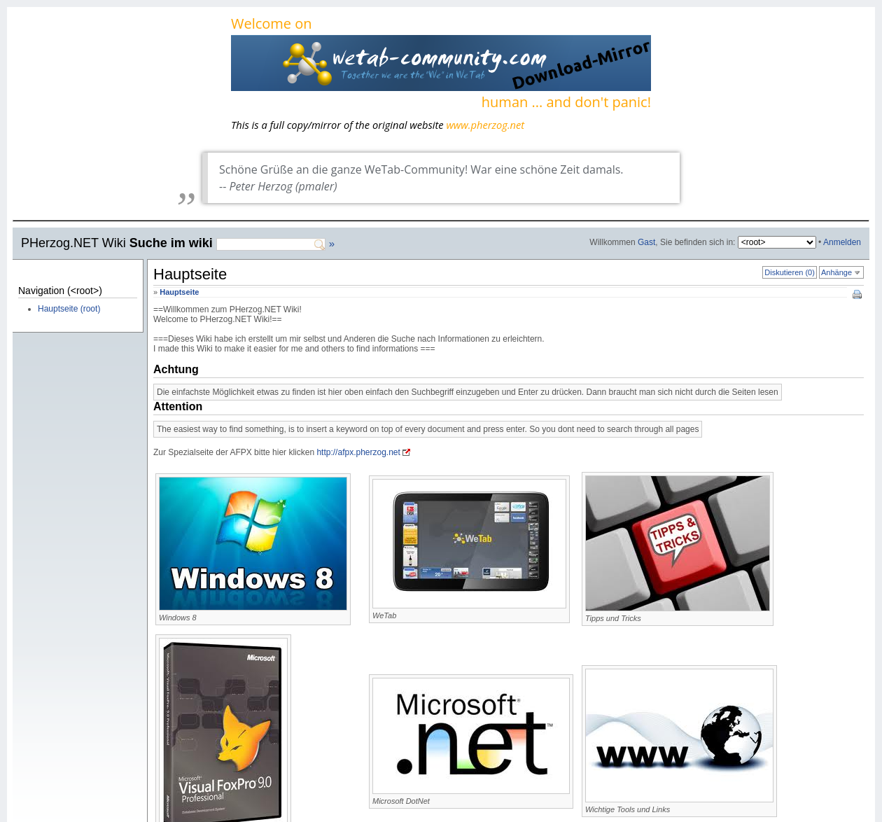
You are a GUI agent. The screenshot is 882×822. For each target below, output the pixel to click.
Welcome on (441, 63)
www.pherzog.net (485, 125)
